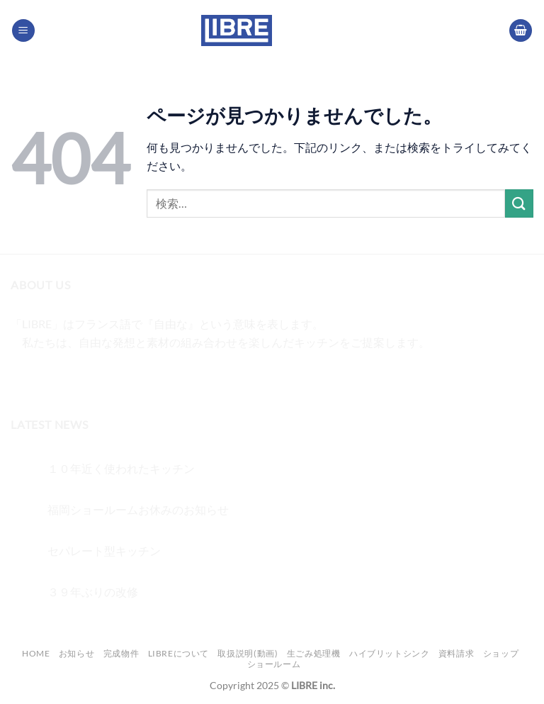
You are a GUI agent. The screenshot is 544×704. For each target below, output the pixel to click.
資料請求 (456, 653)
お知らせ (76, 653)
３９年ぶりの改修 (92, 591)
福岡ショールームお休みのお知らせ (138, 509)
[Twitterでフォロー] (74, 377)
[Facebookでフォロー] (23, 377)
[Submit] (519, 203)
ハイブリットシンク (389, 653)
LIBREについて (179, 653)
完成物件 (121, 653)
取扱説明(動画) (247, 653)
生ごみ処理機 (314, 653)
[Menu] (23, 31)
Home (36, 653)
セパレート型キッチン (104, 550)
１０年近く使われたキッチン (121, 468)
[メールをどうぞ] (100, 377)
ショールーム (274, 664)
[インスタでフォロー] (49, 377)
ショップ (500, 653)
